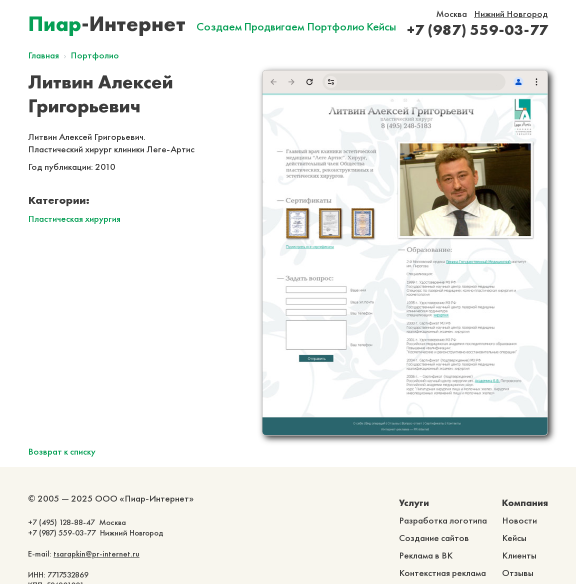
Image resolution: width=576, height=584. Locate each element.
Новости (519, 520)
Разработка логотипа (443, 520)
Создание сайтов (434, 538)
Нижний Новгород (511, 13)
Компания (525, 503)
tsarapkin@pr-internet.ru (97, 554)
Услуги (414, 503)
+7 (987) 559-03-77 (477, 29)
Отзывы (518, 573)
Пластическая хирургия (74, 218)
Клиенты (519, 555)
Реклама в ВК (426, 555)
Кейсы (381, 26)
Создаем (219, 26)
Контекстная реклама (442, 573)
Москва (451, 13)
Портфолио (335, 26)
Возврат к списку (62, 451)
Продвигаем (274, 26)
